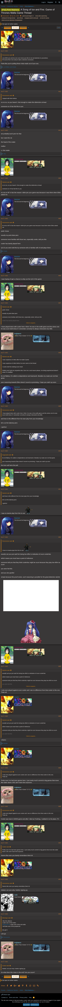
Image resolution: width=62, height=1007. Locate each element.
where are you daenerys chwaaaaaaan (12, 20)
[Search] (59, 2)
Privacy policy (23, 997)
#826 (59, 275)
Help (30, 997)
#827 (59, 303)
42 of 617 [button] (15, 27)
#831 (59, 489)
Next (23, 27)
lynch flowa (20, 18)
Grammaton (5, 16)
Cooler (16, 32)
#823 (59, 130)
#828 (59, 352)
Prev (7, 27)
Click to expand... (31, 323)
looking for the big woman (8, 18)
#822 (59, 91)
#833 (59, 666)
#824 (59, 178)
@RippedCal (6, 924)
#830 (59, 451)
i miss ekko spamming (41, 16)
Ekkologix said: (6, 918)
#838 (59, 879)
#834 (59, 716)
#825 (59, 218)
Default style (5, 994)
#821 (59, 51)
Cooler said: (5, 847)
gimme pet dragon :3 (27, 16)
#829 (59, 406)
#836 (59, 806)
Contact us (4, 997)
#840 (59, 961)
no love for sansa (44, 18)
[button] (2, 2)
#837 (59, 843)
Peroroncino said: (7, 55)
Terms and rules (13, 997)
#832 (59, 537)
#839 (59, 914)
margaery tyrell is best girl (31, 18)
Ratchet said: (6, 182)
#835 (59, 768)
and (9, 67)
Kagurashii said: (6, 455)
